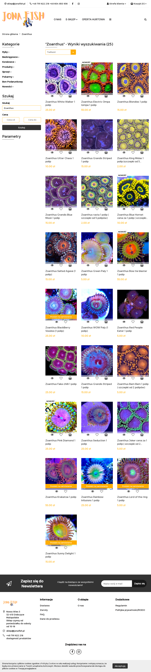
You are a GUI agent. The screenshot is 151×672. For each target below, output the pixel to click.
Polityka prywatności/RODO (130, 610)
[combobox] (60, 52)
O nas (81, 605)
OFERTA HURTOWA (93, 19)
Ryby (5, 52)
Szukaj (21, 127)
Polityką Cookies (48, 663)
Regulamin (121, 605)
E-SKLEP (72, 19)
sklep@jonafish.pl (15, 631)
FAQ (42, 614)
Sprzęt (7, 71)
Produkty (8, 66)
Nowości (8, 86)
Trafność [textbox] (51, 52)
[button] (138, 3)
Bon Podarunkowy (12, 81)
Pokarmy (8, 76)
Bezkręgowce (10, 57)
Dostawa (45, 605)
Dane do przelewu (49, 619)
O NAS (57, 19)
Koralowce (9, 61)
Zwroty (44, 610)
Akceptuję (120, 666)
